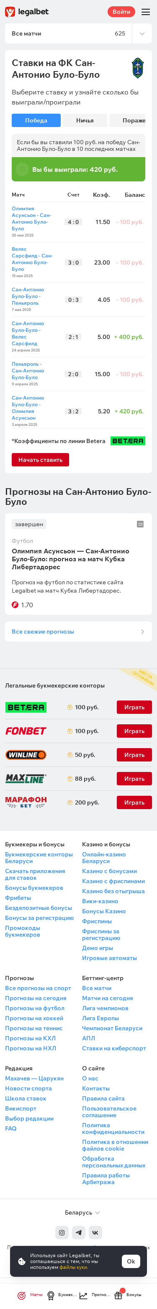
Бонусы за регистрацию (39, 918)
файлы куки (73, 1267)
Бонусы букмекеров (34, 887)
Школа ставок (25, 1098)
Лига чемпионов (105, 1008)
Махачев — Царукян (34, 1078)
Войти (121, 11)
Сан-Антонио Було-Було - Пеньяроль (28, 296)
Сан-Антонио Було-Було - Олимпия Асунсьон (28, 408)
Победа (36, 120)
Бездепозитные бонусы (38, 908)
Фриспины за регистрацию (101, 934)
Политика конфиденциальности (113, 1128)
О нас (90, 1078)
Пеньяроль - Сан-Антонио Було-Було (28, 370)
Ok (131, 1261)
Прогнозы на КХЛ (30, 1038)
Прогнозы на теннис (34, 1028)
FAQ (11, 1128)
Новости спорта (28, 1088)
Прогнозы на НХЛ (30, 1048)
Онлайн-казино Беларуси (104, 858)
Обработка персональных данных (113, 1162)
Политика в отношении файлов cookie (115, 1145)
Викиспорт (20, 1108)
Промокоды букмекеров (22, 931)
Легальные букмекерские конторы (55, 685)
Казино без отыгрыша (113, 891)
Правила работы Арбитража (106, 1178)
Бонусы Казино (104, 911)
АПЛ (88, 1038)
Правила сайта (103, 1098)
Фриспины (97, 921)
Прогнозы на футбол (34, 1008)
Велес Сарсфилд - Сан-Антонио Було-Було (32, 259)
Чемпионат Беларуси (112, 1028)
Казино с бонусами (109, 871)
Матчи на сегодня (107, 998)
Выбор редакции (29, 1118)
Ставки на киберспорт (114, 1048)
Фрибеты (18, 898)
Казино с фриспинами (113, 881)
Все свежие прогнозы (43, 631)
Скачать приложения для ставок (35, 874)
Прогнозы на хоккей (34, 1018)
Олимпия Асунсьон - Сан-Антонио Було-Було (31, 218)
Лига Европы (100, 1018)
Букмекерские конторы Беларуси (39, 858)
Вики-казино (100, 901)
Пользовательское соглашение (109, 1112)
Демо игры (97, 948)
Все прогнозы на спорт (38, 988)
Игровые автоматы (109, 958)
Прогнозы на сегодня (36, 998)
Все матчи (96, 988)
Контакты (96, 1088)
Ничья (85, 120)
